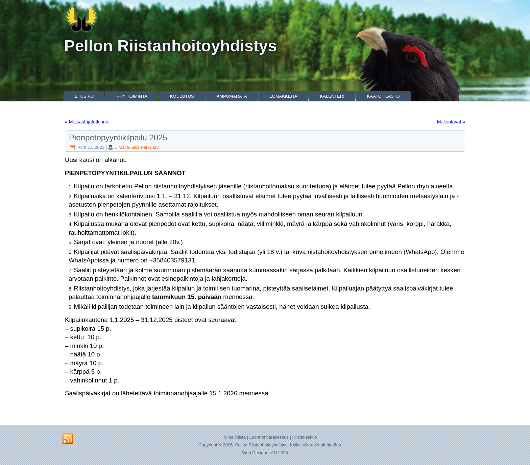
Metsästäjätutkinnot (89, 121)
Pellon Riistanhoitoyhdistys (170, 46)
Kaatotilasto (383, 96)
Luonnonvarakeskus (268, 437)
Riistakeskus (304, 437)
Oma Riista (235, 437)
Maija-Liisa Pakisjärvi (139, 147)
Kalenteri (332, 96)
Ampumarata (232, 96)
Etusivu (84, 96)
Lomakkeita (283, 96)
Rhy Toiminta (131, 96)
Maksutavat (449, 121)
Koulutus (182, 96)
